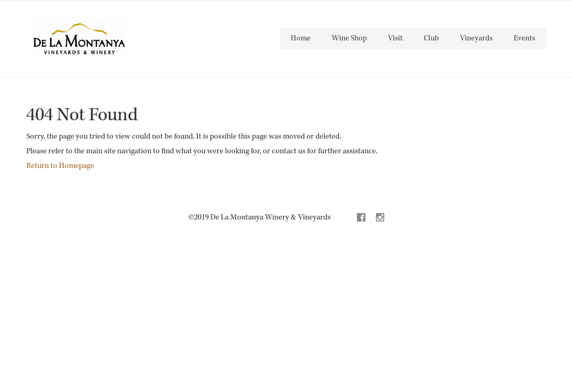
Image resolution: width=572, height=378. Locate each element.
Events (524, 39)
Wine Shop (349, 39)
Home (301, 39)
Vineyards (476, 39)
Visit (395, 39)
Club (431, 39)
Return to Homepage (60, 166)
